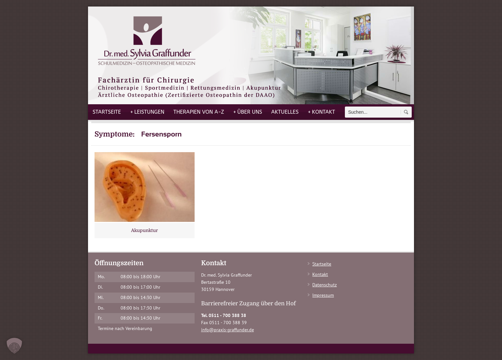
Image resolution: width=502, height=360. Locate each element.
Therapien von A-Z (198, 112)
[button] (14, 345)
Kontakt (321, 112)
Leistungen (147, 112)
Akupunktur (144, 230)
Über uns (247, 112)
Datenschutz (324, 285)
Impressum (323, 295)
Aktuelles (285, 112)
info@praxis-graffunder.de (227, 330)
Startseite (107, 112)
